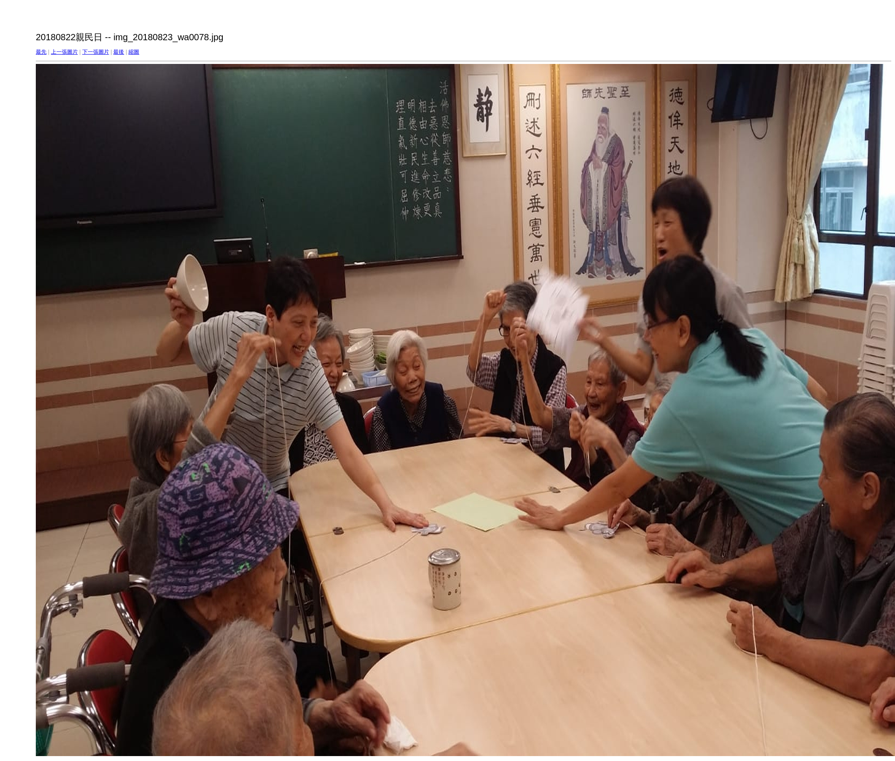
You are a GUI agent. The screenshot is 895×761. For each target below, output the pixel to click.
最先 (41, 52)
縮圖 (133, 52)
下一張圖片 (95, 52)
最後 (118, 52)
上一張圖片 (64, 52)
